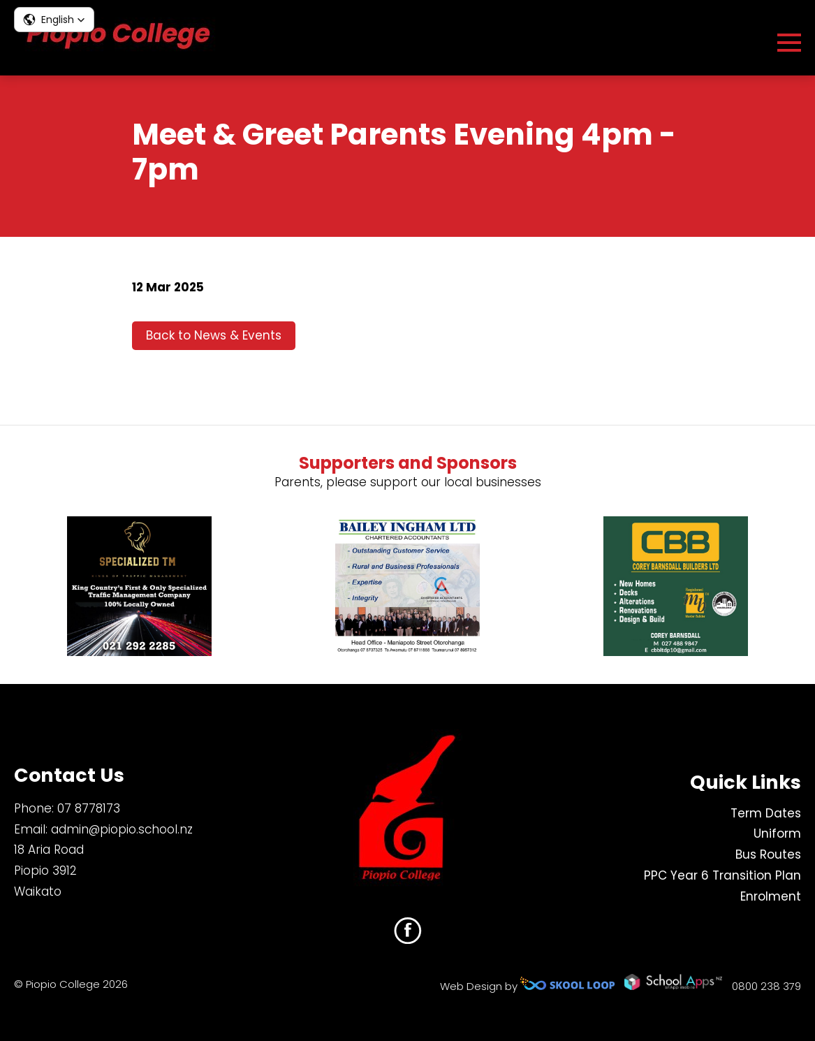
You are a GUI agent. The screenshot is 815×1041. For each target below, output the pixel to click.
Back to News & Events (213, 335)
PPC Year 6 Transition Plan (722, 875)
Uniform (777, 833)
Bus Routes (768, 854)
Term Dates (765, 813)
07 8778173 (88, 808)
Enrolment (770, 896)
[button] (54, 19)
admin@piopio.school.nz (122, 829)
